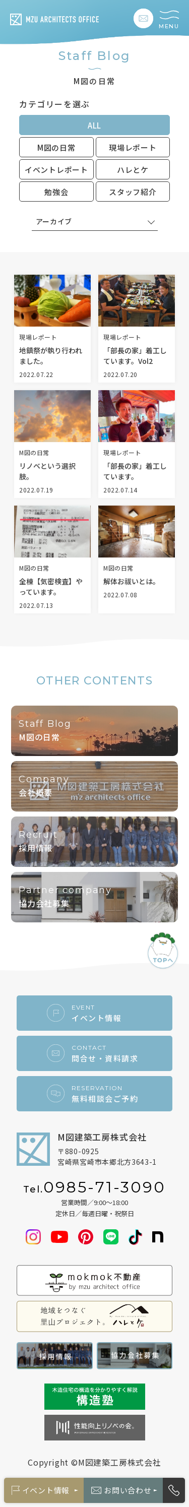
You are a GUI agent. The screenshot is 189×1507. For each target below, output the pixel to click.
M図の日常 (56, 147)
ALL (94, 125)
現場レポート (133, 147)
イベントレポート (56, 169)
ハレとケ (133, 169)
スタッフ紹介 (133, 191)
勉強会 (56, 191)
